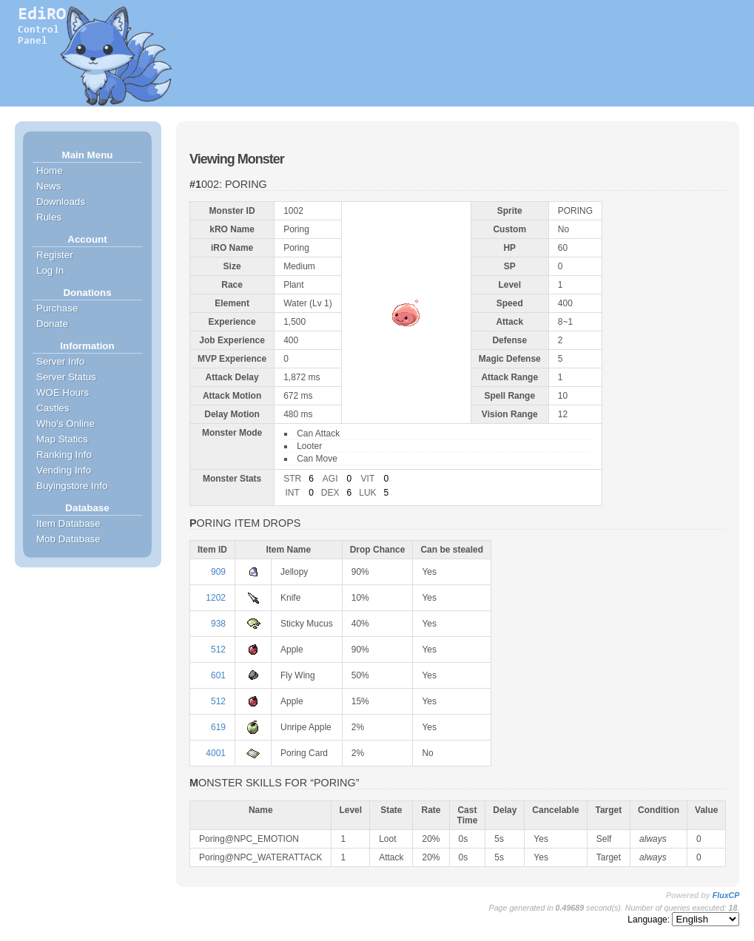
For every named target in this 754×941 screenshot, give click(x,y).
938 (218, 623)
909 (218, 572)
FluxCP (726, 895)
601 (218, 675)
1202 (216, 598)
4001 (216, 753)
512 (218, 649)
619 (218, 727)
